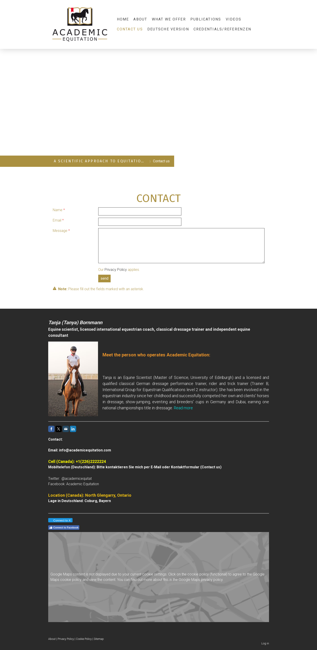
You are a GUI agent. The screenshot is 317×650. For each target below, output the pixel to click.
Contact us (130, 29)
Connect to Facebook (64, 527)
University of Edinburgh (211, 377)
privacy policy (212, 580)
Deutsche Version (168, 29)
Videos (233, 19)
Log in (265, 643)
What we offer (169, 19)
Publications (205, 19)
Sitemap (99, 639)
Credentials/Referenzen (222, 29)
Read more (183, 407)
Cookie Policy (84, 639)
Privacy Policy (116, 269)
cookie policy (198, 574)
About (140, 19)
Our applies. (119, 269)
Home (123, 19)
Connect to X (60, 520)
